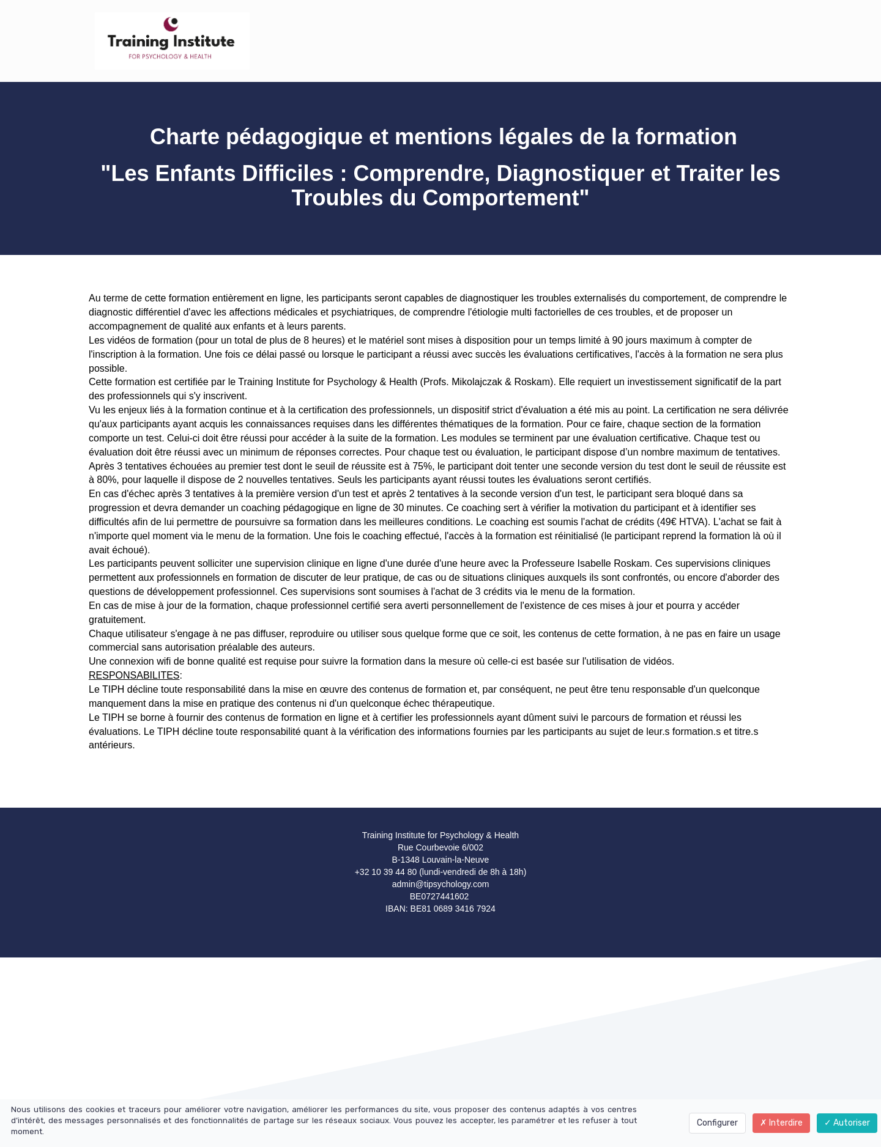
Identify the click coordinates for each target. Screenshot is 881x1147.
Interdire (781, 1123)
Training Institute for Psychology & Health (327, 382)
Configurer (717, 1123)
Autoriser (847, 1123)
